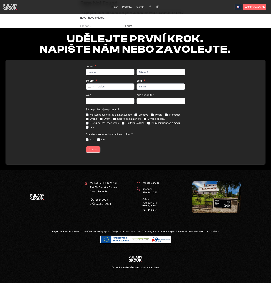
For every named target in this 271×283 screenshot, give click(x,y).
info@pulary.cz (148, 183)
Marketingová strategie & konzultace (109, 114)
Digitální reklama (133, 123)
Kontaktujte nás (254, 7)
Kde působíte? (145, 95)
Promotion (172, 114)
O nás (114, 7)
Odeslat (93, 149)
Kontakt (140, 7)
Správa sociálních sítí (127, 118)
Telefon (91, 80)
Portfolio (127, 7)
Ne (101, 139)
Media (156, 114)
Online (91, 118)
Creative (141, 114)
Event (105, 118)
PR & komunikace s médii (163, 123)
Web (88, 95)
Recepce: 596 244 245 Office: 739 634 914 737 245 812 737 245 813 (147, 199)
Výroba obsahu (154, 118)
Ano (90, 139)
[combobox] (91, 87)
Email (141, 80)
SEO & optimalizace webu (102, 123)
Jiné (90, 127)
